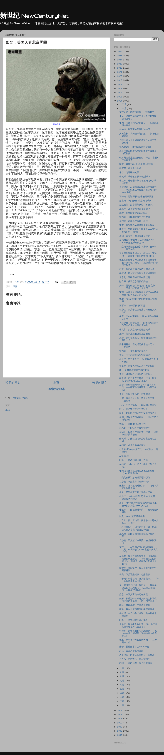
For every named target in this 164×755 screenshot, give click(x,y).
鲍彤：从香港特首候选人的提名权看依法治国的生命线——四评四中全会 (138, 599)
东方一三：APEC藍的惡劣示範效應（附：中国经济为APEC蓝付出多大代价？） (138, 549)
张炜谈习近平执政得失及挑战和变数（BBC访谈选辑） (136, 472)
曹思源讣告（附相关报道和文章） (135, 147)
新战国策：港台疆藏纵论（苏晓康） (136, 205)
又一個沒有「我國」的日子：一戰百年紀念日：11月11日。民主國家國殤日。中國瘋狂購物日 (138, 587)
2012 (120, 714)
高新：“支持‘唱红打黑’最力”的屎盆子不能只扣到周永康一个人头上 (138, 504)
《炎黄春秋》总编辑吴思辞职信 (134, 477)
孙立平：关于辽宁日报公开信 (133, 281)
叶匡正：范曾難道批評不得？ (133, 620)
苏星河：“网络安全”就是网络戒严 (135, 200)
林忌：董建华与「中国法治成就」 (135, 605)
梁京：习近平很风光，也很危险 (134, 394)
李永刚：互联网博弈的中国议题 (134, 277)
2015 (120, 97)
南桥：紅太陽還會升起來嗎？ (133, 213)
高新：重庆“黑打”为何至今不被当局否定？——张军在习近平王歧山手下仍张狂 (138, 387)
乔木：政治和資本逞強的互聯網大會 (136, 269)
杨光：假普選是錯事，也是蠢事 (134, 574)
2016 (120, 92)
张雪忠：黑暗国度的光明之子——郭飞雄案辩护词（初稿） (139, 230)
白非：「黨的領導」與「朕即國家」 (136, 663)
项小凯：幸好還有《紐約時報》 (134, 481)
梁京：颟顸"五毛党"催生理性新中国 (136, 164)
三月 (122, 697)
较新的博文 (12, 382)
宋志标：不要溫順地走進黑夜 (133, 351)
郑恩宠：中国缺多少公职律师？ (134, 428)
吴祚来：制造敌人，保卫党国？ (134, 659)
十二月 (123, 104)
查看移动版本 (56, 389)
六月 (122, 684)
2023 (120, 64)
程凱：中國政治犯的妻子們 (132, 424)
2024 (120, 60)
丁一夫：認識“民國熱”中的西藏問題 (136, 196)
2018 (120, 84)
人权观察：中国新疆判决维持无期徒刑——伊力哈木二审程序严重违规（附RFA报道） (138, 190)
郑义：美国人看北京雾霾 (131, 651)
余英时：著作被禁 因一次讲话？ (135, 176)
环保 (15, 286)
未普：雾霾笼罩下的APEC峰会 (134, 647)
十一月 (123, 108)
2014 (120, 101)
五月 (122, 689)
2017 (120, 88)
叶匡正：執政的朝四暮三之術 (133, 460)
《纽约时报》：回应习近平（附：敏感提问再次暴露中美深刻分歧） (138, 528)
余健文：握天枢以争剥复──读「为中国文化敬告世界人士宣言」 (138, 625)
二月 (122, 701)
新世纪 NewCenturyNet (34, 15)
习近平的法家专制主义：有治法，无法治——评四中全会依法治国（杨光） (138, 254)
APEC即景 (124, 456)
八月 (122, 676)
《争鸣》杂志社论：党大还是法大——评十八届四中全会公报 (139, 579)
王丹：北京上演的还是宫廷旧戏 (134, 334)
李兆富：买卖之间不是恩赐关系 (134, 329)
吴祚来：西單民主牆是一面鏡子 (134, 221)
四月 (122, 693)
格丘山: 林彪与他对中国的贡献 (134, 370)
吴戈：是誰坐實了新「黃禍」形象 (135, 492)
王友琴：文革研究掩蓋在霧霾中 (134, 209)
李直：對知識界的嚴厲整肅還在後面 (136, 225)
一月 (122, 705)
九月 (122, 672)
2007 (120, 735)
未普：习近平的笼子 (129, 172)
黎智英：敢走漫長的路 (130, 168)
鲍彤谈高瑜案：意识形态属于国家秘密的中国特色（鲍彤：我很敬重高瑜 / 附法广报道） (138, 262)
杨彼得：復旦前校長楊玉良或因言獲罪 (138, 273)
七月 (122, 680)
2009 (120, 727)
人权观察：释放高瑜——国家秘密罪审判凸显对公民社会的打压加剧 (139, 324)
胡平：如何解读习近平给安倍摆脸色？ (138, 413)
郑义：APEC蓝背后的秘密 (132, 516)
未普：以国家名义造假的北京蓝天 (135, 374)
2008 (120, 731)
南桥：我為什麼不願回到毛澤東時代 (136, 609)
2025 (120, 56)
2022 (120, 68)
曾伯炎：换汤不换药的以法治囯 (134, 129)
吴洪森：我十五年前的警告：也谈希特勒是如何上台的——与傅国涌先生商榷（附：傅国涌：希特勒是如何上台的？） (138, 560)
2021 (120, 72)
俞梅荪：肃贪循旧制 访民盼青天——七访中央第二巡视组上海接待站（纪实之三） (138, 633)
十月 (122, 668)
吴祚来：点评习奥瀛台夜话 (132, 445)
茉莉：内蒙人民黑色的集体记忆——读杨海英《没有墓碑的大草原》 (139, 293)
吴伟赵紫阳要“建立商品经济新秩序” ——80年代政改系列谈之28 (138, 241)
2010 (120, 723)
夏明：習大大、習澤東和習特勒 (134, 236)
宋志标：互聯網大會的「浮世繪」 (135, 217)
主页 (56, 382)
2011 (120, 718)
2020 (120, 76)
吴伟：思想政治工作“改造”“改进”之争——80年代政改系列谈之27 (137, 286)
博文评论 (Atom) (20, 398)
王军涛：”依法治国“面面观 (132, 305)
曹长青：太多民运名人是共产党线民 (136, 366)
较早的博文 (99, 382)
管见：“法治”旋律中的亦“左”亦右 (135, 355)
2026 (120, 51)
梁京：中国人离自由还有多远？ (134, 594)
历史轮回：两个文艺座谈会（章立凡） (138, 655)
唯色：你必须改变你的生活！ (133, 409)
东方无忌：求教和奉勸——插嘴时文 (136, 112)
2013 (120, 710)
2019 (120, 80)
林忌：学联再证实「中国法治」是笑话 (138, 405)
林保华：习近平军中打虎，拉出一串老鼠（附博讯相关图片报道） (138, 379)
